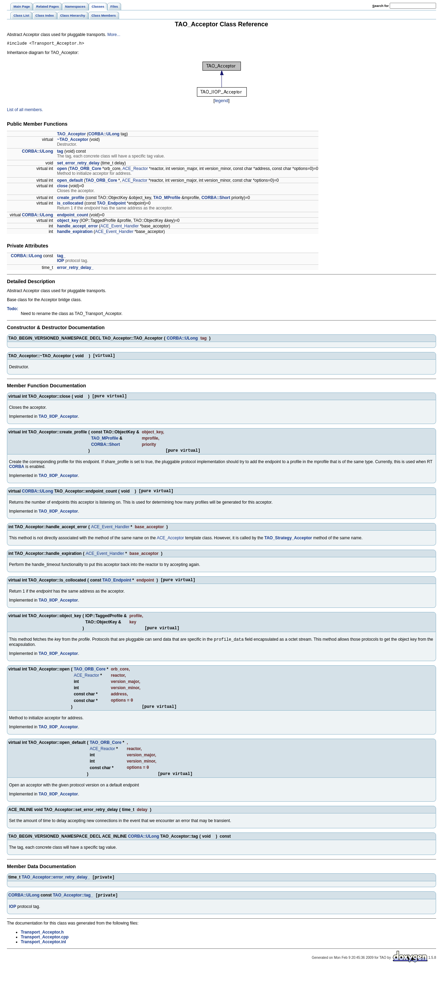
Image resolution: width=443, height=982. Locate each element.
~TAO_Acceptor (72, 140)
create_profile (70, 198)
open (62, 169)
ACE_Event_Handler (119, 227)
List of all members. (25, 110)
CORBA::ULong (103, 135)
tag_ (61, 256)
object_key (68, 221)
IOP (60, 261)
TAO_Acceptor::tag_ (73, 908)
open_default (70, 181)
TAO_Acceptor (71, 135)
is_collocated (70, 204)
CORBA (16, 470)
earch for (380, 6)
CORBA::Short (215, 198)
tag (60, 152)
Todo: (12, 309)
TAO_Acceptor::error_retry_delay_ (56, 889)
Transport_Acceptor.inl (43, 954)
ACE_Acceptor (170, 543)
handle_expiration (75, 232)
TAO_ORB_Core (85, 169)
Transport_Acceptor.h (42, 945)
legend (221, 101)
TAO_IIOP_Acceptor (58, 419)
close (62, 186)
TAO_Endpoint (111, 204)
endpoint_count (72, 216)
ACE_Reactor (135, 169)
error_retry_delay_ (75, 268)
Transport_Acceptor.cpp (45, 949)
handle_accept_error (77, 227)
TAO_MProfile (166, 198)
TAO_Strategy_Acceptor (288, 543)
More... (113, 34)
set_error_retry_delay (78, 164)
